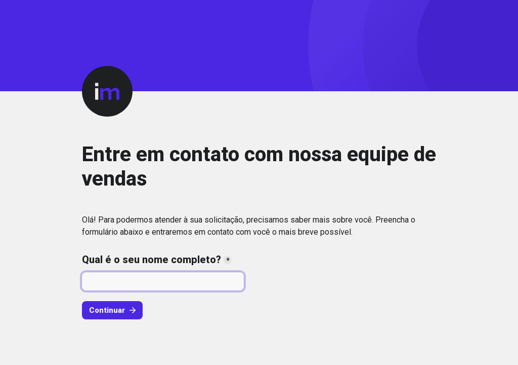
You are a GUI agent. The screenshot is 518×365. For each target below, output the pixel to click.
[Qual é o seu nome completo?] (163, 281)
